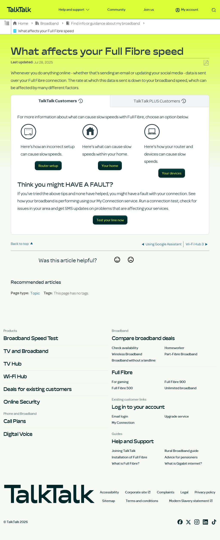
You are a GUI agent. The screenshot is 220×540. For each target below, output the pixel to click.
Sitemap (108, 501)
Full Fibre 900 (175, 382)
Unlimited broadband (180, 388)
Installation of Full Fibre (129, 457)
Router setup (48, 165)
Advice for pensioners (181, 457)
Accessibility (109, 492)
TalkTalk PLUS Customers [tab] (160, 101)
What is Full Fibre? (125, 463)
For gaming (120, 382)
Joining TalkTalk (124, 450)
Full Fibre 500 (122, 388)
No (130, 265)
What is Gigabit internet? (183, 463)
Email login (120, 416)
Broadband (47, 23)
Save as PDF (206, 63)
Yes (117, 265)
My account (187, 9)
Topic (35, 293)
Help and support (72, 9)
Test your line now (110, 220)
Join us (149, 9)
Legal (184, 492)
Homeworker (174, 348)
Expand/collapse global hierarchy (7, 22)
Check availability (125, 348)
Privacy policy (205, 492)
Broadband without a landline (134, 360)
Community (116, 9)
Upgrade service (177, 416)
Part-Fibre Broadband (181, 354)
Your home (110, 165)
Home (21, 23)
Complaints (165, 492)
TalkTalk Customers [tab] (60, 100)
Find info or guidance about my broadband (103, 23)
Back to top (20, 243)
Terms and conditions (142, 501)
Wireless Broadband (127, 354)
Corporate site (136, 492)
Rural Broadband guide (182, 450)
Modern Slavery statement (189, 501)
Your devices (171, 173)
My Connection (123, 422)
